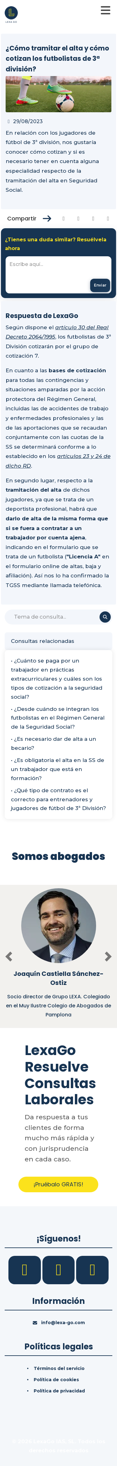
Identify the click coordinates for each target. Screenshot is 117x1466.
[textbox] (58, 275)
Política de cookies (56, 1379)
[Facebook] (25, 1269)
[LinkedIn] (59, 1269)
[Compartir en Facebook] (63, 218)
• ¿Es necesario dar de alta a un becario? (53, 743)
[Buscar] (58, 617)
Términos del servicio (59, 1368)
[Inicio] (11, 14)
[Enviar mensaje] (100, 285)
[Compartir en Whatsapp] (108, 218)
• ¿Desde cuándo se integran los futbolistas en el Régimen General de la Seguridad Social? (58, 718)
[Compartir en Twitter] (78, 218)
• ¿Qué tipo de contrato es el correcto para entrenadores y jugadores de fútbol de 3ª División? (58, 799)
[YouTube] (92, 1269)
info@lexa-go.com (63, 1322)
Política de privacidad (59, 1391)
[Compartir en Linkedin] (93, 218)
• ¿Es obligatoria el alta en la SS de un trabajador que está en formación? (57, 769)
